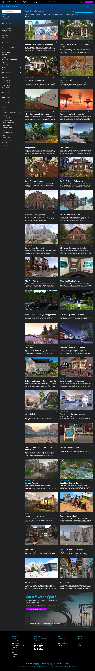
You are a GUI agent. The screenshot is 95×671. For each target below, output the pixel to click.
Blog (13, 652)
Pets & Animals (6, 100)
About (79, 641)
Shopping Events (6, 28)
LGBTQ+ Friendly (6, 82)
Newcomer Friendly (7, 23)
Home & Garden (6, 75)
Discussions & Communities (9, 59)
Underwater (5, 135)
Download (15, 641)
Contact (80, 638)
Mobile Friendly (6, 92)
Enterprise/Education (18, 645)
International (5, 77)
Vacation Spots (6, 137)
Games (3, 67)
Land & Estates (6, 80)
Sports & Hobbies (6, 130)
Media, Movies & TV (7, 87)
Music (3, 95)
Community (15, 654)
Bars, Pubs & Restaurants (8, 47)
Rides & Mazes (6, 110)
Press (79, 645)
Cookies (67, 663)
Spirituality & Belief (7, 127)
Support (14, 656)
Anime (3, 39)
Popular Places (6, 26)
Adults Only (5, 145)
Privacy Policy (61, 641)
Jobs (79, 643)
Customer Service (62, 643)
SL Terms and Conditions (32, 663)
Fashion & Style (6, 64)
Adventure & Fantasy (7, 37)
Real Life (4, 107)
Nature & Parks (6, 97)
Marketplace (15, 643)
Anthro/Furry (5, 42)
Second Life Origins (7, 120)
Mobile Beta (15, 638)
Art (2, 44)
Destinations (15, 650)
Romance (4, 115)
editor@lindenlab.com (48, 625)
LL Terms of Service (46, 663)
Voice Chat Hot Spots (7, 140)
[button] (9, 2)
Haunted (4, 70)
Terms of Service (62, 638)
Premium (4, 105)
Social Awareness (6, 125)
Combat (4, 57)
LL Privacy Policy (58, 663)
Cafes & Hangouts (6, 52)
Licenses (60, 645)
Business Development (40, 638)
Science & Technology (7, 117)
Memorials (4, 90)
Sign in (82, 2)
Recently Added (6, 16)
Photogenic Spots (6, 102)
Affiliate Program (39, 641)
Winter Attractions (6, 142)
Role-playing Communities (9, 112)
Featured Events (6, 21)
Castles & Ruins (6, 54)
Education (4, 62)
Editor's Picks (5, 18)
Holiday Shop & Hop (7, 31)
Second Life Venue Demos (9, 122)
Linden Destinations (7, 85)
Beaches (4, 49)
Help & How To (6, 72)
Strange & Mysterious (7, 132)
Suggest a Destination (36, 609)
